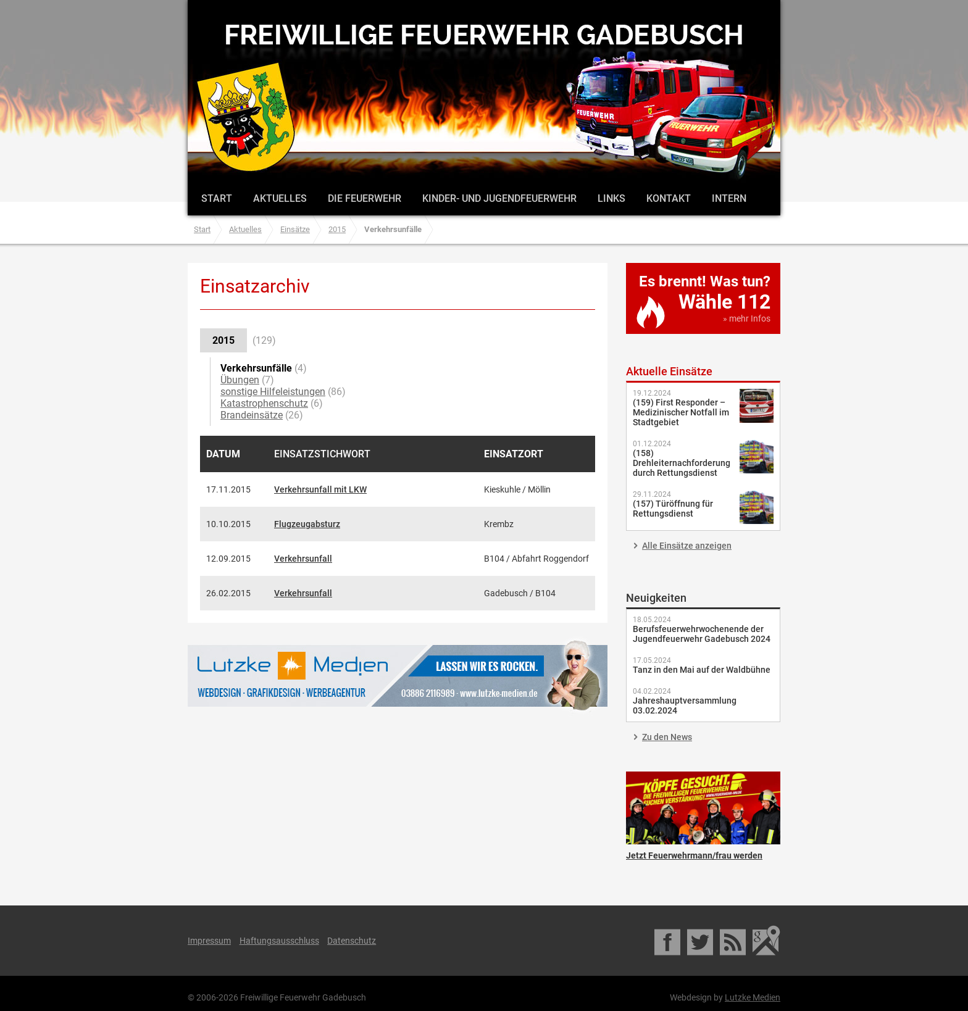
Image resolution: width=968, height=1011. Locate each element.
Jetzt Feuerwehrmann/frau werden (703, 808)
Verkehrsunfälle (256, 368)
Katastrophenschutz (264, 403)
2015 (337, 229)
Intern (729, 198)
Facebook (668, 940)
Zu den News (667, 737)
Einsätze (295, 229)
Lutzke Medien (397, 675)
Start (216, 198)
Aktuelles (280, 198)
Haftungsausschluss (279, 941)
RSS (734, 940)
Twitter (701, 940)
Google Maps (766, 940)
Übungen (239, 380)
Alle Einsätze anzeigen (687, 546)
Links (611, 198)
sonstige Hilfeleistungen (272, 391)
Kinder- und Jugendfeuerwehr (499, 198)
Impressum (209, 941)
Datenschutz (351, 941)
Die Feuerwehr (364, 198)
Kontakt (668, 198)
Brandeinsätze (251, 415)
